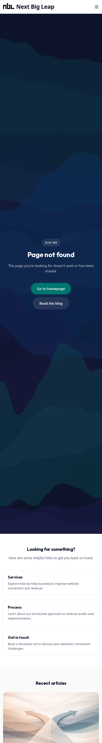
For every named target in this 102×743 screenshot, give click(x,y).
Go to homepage (51, 288)
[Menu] (96, 7)
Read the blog (51, 303)
